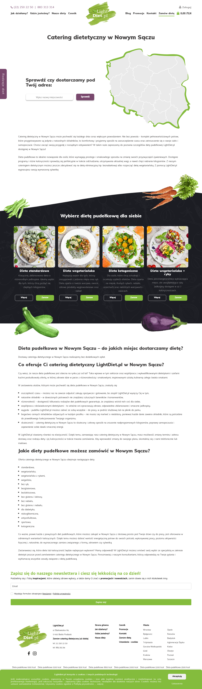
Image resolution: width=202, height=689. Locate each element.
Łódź (145, 650)
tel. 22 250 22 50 (60, 643)
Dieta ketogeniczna (123, 270)
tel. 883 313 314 (59, 647)
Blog (128, 13)
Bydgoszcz (147, 634)
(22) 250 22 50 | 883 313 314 (32, 7)
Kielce (169, 646)
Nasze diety (59, 13)
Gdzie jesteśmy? (40, 13)
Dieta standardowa (34, 270)
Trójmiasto (148, 642)
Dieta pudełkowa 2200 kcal (152, 667)
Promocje (138, 13)
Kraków (146, 655)
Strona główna (102, 625)
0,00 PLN (185, 13)
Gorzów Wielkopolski (152, 646)
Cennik (72, 13)
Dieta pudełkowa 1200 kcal (49, 667)
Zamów (45, 297)
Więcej (24, 297)
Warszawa (147, 659)
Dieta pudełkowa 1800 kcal (100, 667)
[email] (101, 586)
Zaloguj (185, 7)
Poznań (170, 655)
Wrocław (147, 629)
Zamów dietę (166, 13)
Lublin (145, 638)
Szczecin (170, 659)
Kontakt (151, 13)
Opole (169, 629)
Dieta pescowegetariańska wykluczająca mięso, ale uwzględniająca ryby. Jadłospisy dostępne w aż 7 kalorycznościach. (168, 284)
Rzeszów (171, 634)
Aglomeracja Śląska (175, 642)
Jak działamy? (19, 13)
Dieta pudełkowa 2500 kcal (178, 667)
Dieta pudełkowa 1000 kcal (24, 667)
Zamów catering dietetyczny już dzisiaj (70, 639)
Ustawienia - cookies (128, 642)
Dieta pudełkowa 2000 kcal (126, 667)
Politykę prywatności (61, 593)
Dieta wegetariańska (79, 270)
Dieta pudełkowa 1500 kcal (75, 667)
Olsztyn (170, 650)
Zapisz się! (101, 602)
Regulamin (46, 593)
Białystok (171, 638)
